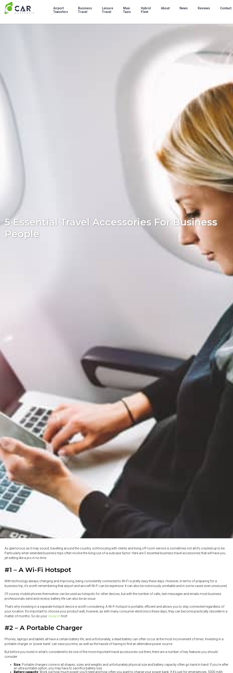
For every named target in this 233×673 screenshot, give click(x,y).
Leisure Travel (107, 10)
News (184, 8)
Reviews (204, 8)
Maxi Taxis (127, 10)
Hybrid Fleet (146, 10)
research (54, 616)
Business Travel (85, 10)
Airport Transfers (60, 10)
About (165, 8)
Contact (225, 8)
